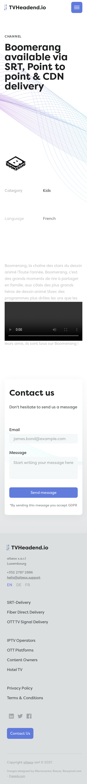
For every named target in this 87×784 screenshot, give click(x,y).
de (18, 585)
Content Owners (22, 659)
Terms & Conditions (25, 697)
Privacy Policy (19, 688)
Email (14, 438)
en (9, 585)
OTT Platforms (20, 650)
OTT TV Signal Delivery (27, 621)
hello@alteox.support (23, 577)
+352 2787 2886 (20, 572)
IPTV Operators (21, 640)
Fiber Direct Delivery (25, 612)
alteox (28, 762)
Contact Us (20, 733)
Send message (44, 501)
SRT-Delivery (19, 602)
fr (27, 585)
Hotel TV (15, 669)
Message (17, 461)
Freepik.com (17, 776)
